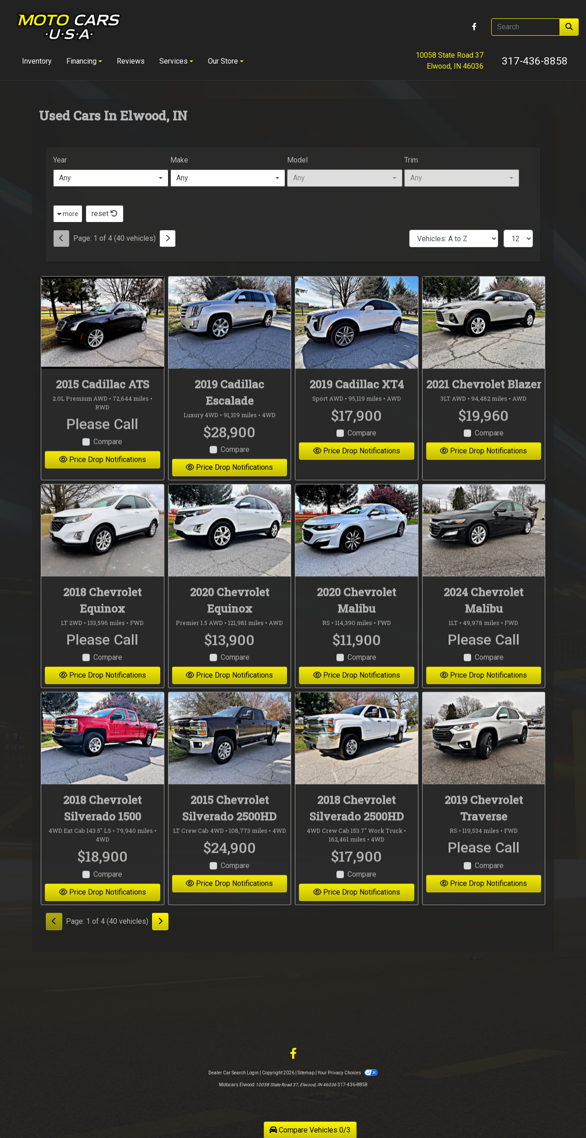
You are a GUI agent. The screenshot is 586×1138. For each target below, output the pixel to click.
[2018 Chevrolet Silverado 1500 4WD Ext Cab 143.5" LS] (102, 754)
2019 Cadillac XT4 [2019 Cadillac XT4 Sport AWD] (356, 399)
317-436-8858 (535, 61)
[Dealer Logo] (68, 26)
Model (297, 160)
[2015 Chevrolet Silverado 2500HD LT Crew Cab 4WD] (229, 754)
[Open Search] (525, 27)
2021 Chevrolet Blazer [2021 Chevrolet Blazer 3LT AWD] (483, 399)
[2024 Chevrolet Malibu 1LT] (484, 546)
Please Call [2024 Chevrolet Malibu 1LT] (484, 655)
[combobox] (110, 178)
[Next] (167, 238)
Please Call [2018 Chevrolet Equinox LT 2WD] (102, 655)
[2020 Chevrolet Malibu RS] (356, 546)
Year (60, 160)
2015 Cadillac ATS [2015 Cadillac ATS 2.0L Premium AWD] (102, 399)
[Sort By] (453, 238)
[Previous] (61, 238)
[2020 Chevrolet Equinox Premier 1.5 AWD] (229, 546)
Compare (107, 457)
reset (105, 213)
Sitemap (306, 1072)
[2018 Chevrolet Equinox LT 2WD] (102, 546)
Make (179, 160)
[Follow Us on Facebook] (474, 26)
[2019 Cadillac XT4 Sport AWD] (356, 338)
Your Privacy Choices (347, 1072)
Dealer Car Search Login (233, 1072)
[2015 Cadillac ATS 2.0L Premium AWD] (102, 338)
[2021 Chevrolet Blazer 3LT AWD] (484, 338)
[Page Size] (518, 238)
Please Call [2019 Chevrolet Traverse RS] (484, 863)
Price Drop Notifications (102, 475)
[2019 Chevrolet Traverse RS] (484, 754)
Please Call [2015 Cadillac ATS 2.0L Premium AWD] (102, 439)
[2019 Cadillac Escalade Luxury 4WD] (229, 338)
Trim (411, 160)
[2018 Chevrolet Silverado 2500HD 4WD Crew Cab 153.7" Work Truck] (356, 754)
